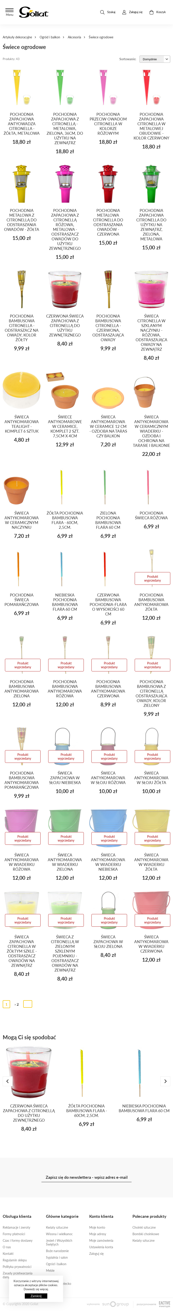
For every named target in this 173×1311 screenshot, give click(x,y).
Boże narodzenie (57, 1251)
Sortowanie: (127, 59)
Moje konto (97, 1227)
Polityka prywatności (17, 1267)
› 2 (17, 1004)
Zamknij (36, 1296)
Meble (50, 1270)
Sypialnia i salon (57, 1257)
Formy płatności (14, 1234)
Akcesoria (74, 37)
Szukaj (107, 12)
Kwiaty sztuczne (57, 1227)
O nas (7, 1247)
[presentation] (8, 1081)
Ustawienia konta (101, 1247)
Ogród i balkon (50, 37)
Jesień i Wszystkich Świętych (59, 1242)
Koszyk (157, 12)
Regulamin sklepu (15, 1260)
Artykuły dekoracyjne (17, 37)
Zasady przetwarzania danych (17, 1275)
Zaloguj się (96, 1253)
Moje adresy (97, 1234)
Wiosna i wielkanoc (59, 1234)
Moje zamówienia (101, 1240)
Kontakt (8, 1253)
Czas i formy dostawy (17, 1240)
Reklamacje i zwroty (16, 1227)
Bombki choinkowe (145, 1234)
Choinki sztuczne (144, 1227)
